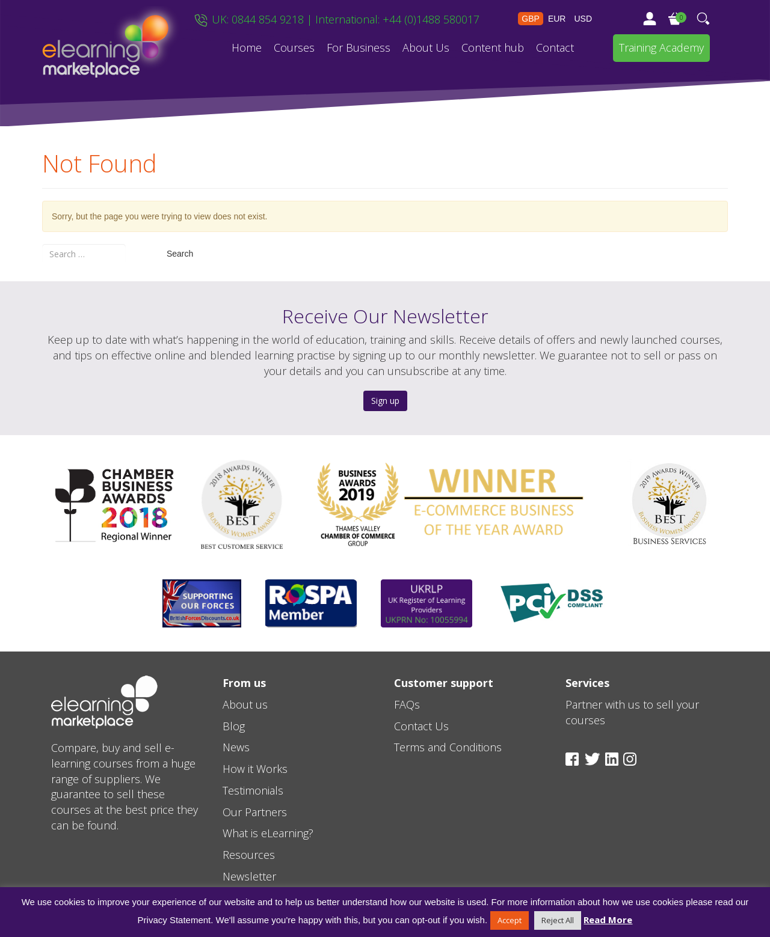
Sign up (385, 400)
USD (583, 18)
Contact (555, 47)
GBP (531, 18)
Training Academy (661, 47)
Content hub (492, 47)
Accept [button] (509, 920)
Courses (294, 47)
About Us (425, 47)
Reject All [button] (557, 920)
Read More (608, 920)
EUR (557, 18)
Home (247, 47)
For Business (358, 47)
